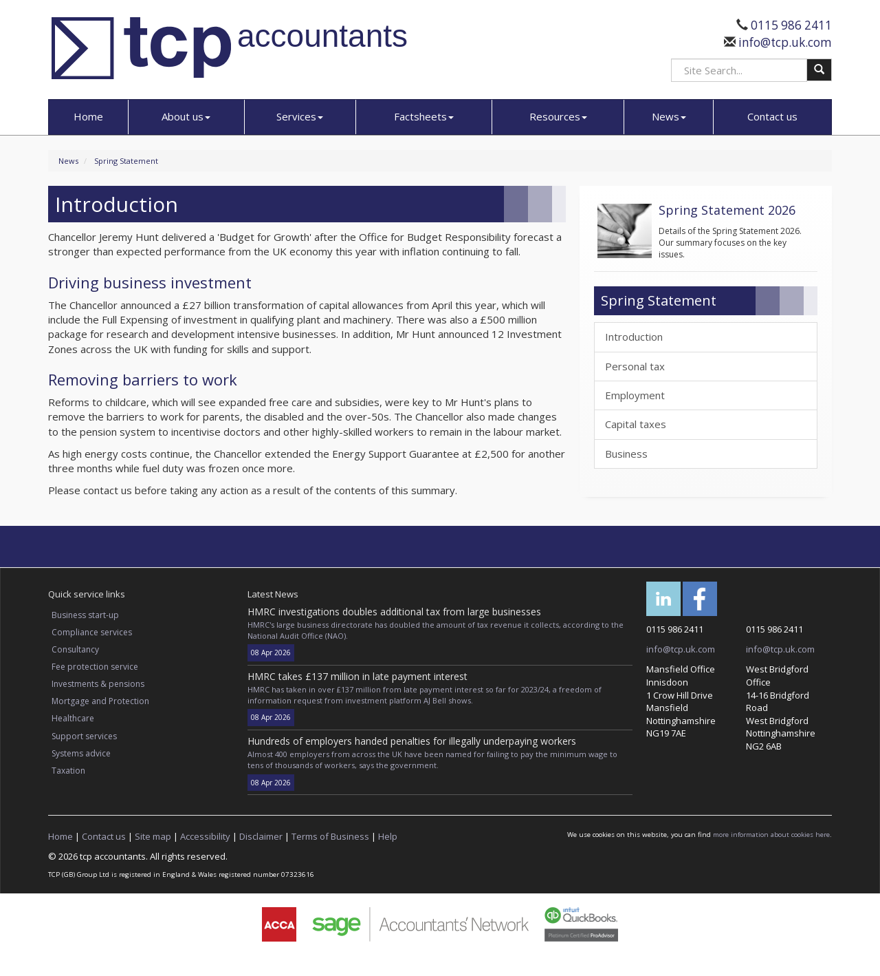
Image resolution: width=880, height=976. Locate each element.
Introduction (634, 336)
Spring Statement (126, 161)
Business (626, 453)
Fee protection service (95, 666)
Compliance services (92, 632)
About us (186, 116)
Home (88, 116)
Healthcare (73, 718)
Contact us (772, 116)
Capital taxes (635, 424)
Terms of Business (330, 836)
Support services (84, 736)
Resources (558, 116)
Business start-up (85, 615)
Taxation (68, 770)
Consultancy (75, 649)
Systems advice (81, 753)
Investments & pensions (98, 684)
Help (387, 836)
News (669, 116)
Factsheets (424, 116)
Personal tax (635, 366)
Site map (153, 836)
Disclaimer (261, 836)
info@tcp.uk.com (784, 42)
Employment (635, 395)
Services (299, 116)
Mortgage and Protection (100, 701)
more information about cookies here (771, 834)
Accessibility (205, 836)
